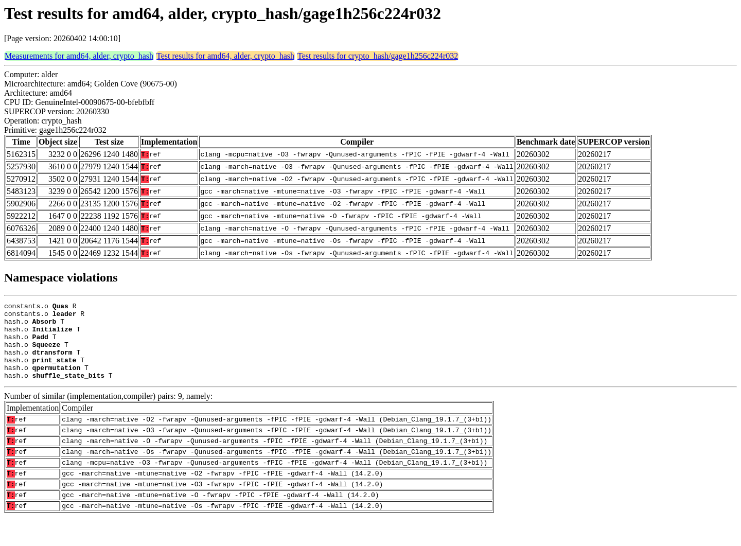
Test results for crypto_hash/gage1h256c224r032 (377, 55)
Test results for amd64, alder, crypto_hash (225, 55)
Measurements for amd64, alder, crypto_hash (79, 55)
